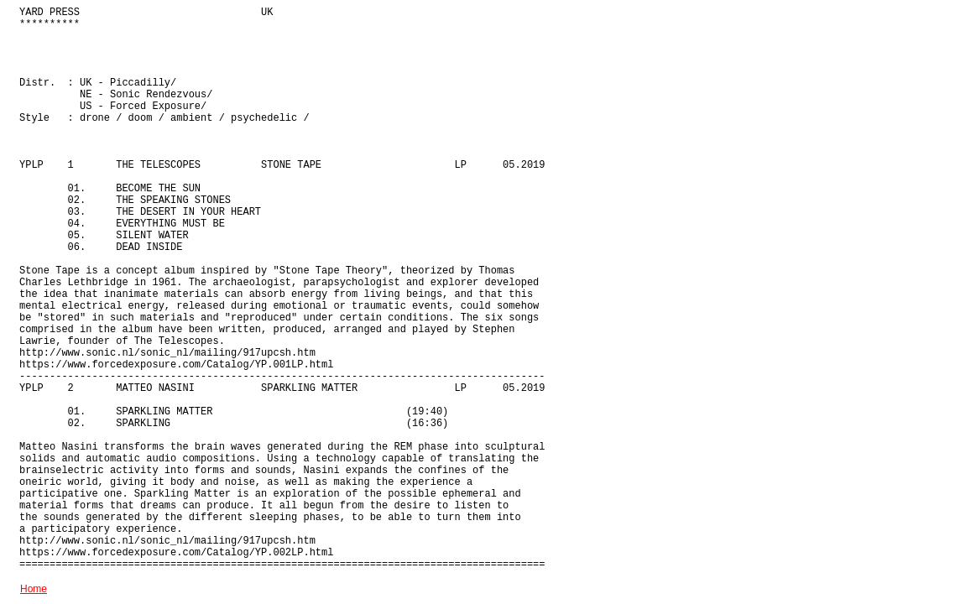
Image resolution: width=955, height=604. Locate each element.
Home (33, 589)
